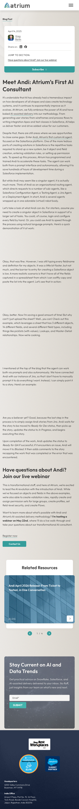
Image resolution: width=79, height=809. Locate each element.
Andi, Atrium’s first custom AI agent (52, 137)
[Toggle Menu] (71, 5)
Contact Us (14, 543)
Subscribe (39, 69)
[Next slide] (49, 633)
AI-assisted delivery (21, 113)
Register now (10, 535)
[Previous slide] (30, 633)
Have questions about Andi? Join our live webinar (32, 59)
